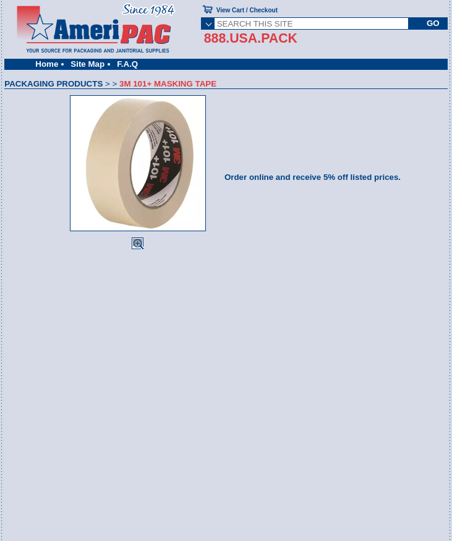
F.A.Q (127, 64)
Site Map (87, 64)
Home (46, 64)
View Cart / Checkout (247, 10)
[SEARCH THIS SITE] (311, 23)
